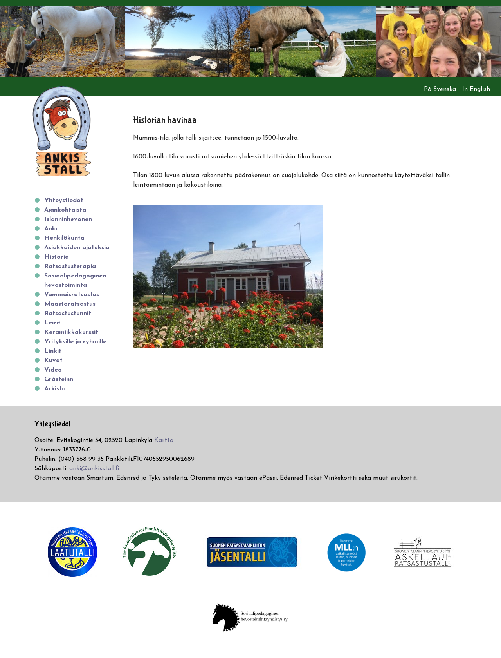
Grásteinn (58, 379)
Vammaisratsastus (71, 295)
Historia (56, 257)
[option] (62, 41)
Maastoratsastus (70, 304)
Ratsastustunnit (67, 313)
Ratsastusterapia (70, 266)
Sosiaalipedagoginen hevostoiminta (75, 280)
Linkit (52, 351)
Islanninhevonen (68, 219)
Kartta (163, 440)
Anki (50, 229)
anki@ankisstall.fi (94, 469)
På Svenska (440, 89)
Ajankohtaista (65, 210)
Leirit (52, 323)
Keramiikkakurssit (71, 332)
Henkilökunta (64, 238)
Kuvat (53, 360)
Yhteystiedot (63, 201)
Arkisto (55, 389)
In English (476, 89)
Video (53, 370)
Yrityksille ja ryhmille (75, 342)
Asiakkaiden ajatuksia (77, 248)
